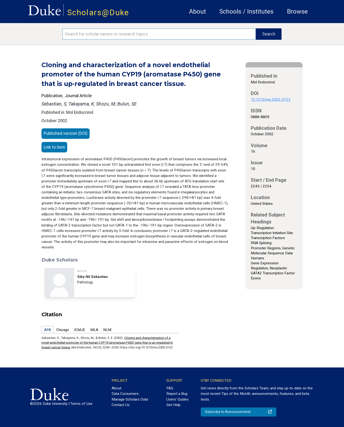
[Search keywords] (159, 34)
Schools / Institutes (246, 11)
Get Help (173, 405)
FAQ (169, 388)
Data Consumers (125, 394)
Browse (297, 11)
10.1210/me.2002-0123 (270, 99)
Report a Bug (176, 394)
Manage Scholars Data (130, 399)
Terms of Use (81, 404)
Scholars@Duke (98, 12)
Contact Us (120, 405)
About (197, 11)
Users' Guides (177, 399)
